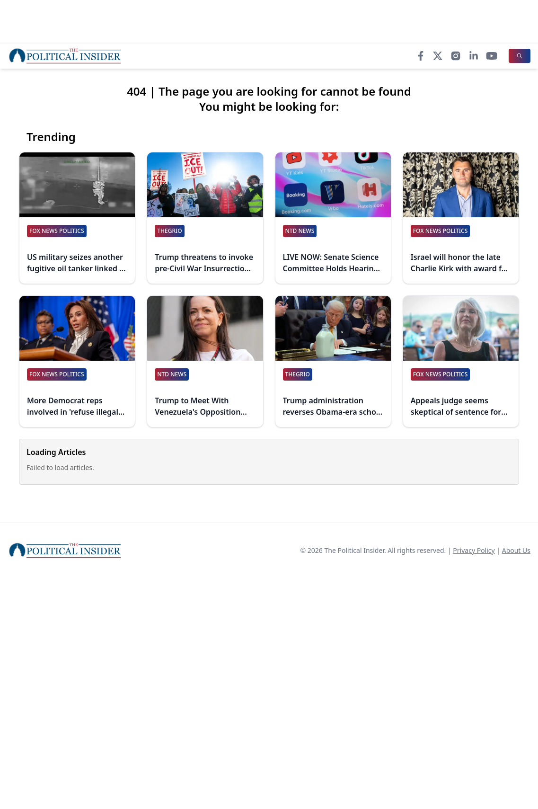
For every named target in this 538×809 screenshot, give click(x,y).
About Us (516, 550)
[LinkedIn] (473, 56)
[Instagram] (455, 56)
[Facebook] (420, 56)
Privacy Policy (473, 550)
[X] (437, 56)
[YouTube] (491, 56)
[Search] (519, 56)
